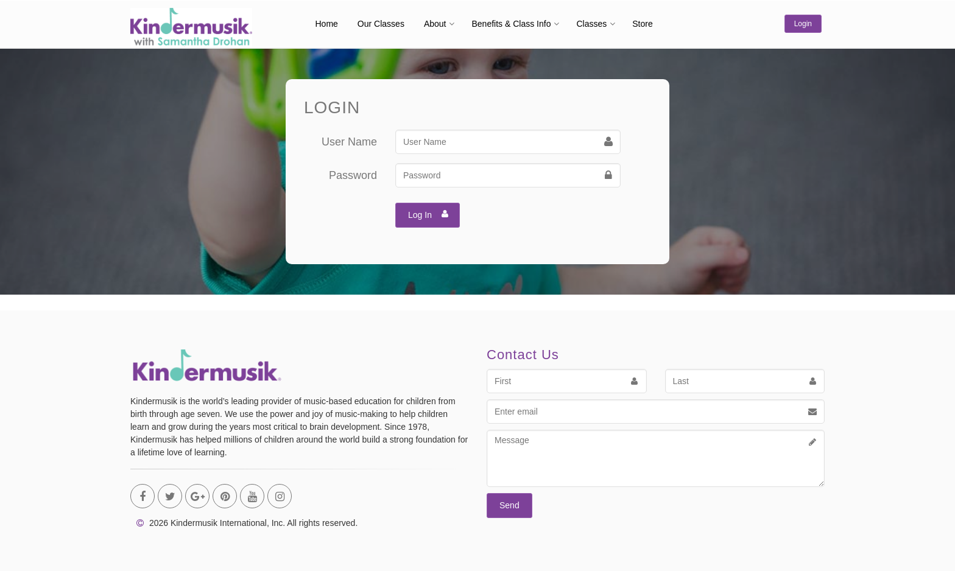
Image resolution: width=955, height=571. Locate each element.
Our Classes (381, 24)
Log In (428, 213)
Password (353, 175)
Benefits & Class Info (511, 24)
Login (803, 23)
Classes (591, 24)
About (435, 24)
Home (326, 24)
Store (642, 24)
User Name (349, 142)
